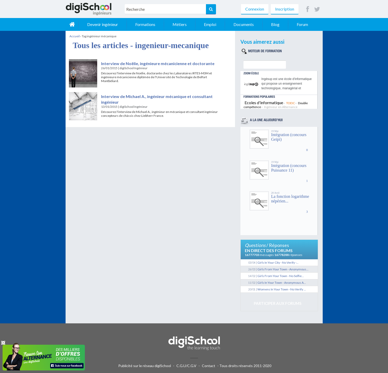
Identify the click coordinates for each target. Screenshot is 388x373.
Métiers (180, 24)
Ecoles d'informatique (264, 102)
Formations (145, 24)
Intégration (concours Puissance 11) (288, 167)
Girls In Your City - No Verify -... (278, 262)
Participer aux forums (277, 303)
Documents (243, 24)
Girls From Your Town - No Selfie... (280, 276)
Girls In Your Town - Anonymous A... (281, 283)
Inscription (284, 8)
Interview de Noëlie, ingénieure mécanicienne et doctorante (157, 63)
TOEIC (290, 103)
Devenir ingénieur (102, 24)
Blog (275, 24)
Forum (302, 24)
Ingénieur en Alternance (280, 107)
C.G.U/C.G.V (186, 365)
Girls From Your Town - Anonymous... (283, 269)
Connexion (254, 8)
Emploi (210, 24)
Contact (208, 365)
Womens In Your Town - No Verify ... (281, 289)
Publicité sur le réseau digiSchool (144, 365)
